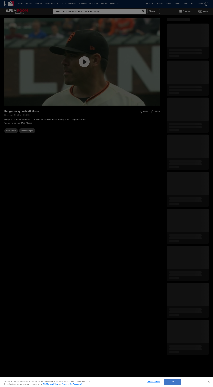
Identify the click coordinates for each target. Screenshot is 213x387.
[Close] (209, 382)
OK (173, 382)
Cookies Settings (153, 382)
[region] (106, 382)
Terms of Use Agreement (72, 384)
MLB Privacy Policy (50, 384)
